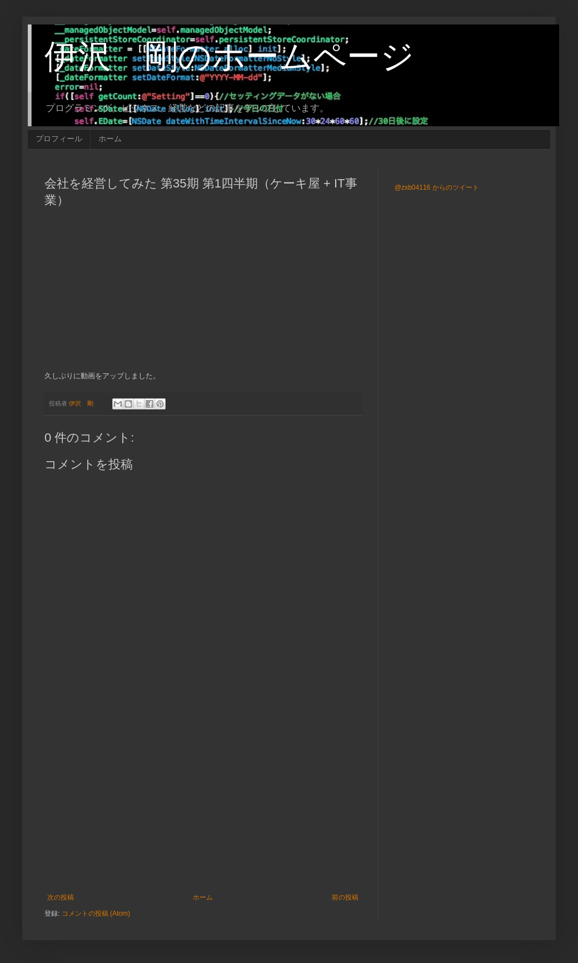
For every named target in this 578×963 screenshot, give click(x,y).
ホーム (110, 138)
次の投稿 (60, 897)
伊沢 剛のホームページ (229, 56)
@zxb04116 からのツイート (437, 187)
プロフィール (59, 138)
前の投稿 (345, 897)
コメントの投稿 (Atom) (96, 913)
